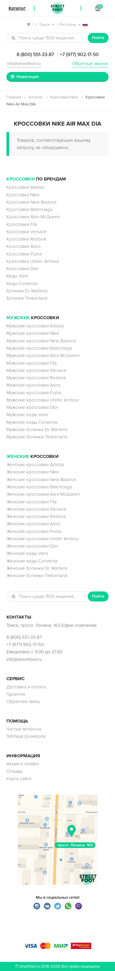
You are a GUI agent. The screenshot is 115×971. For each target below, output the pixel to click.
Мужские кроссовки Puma (33, 392)
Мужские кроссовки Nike (32, 333)
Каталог (36, 97)
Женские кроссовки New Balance (41, 479)
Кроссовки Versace (26, 231)
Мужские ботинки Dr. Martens (36, 429)
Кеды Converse (22, 283)
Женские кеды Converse (32, 561)
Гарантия (15, 694)
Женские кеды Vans (27, 553)
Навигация (28, 76)
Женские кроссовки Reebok (36, 516)
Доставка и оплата (26, 687)
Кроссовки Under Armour (32, 261)
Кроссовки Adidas (25, 187)
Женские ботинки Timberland (36, 575)
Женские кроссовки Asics (33, 524)
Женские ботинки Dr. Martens (36, 568)
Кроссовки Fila (21, 224)
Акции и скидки (22, 763)
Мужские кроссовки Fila (31, 363)
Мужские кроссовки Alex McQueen (43, 355)
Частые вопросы (23, 729)
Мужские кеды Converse (32, 422)
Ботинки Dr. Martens (27, 291)
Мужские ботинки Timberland (36, 437)
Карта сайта (18, 778)
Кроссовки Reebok (26, 239)
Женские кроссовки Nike (32, 472)
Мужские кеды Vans (27, 414)
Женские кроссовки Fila (31, 502)
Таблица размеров (26, 736)
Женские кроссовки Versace (36, 509)
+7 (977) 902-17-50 (79, 55)
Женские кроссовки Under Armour (42, 538)
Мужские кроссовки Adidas (35, 326)
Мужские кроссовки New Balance (41, 341)
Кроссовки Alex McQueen (33, 217)
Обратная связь (23, 701)
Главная (13, 97)
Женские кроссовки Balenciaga (39, 487)
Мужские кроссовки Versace (36, 370)
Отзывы (14, 771)
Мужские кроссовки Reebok (36, 377)
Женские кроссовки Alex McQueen (43, 494)
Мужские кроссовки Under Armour (42, 400)
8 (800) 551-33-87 (35, 55)
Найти (98, 37)
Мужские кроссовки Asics (33, 385)
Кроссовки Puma (24, 254)
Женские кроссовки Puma (33, 531)
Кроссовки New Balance (31, 202)
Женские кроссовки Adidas (35, 464)
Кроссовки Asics (23, 246)
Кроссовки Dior (22, 268)
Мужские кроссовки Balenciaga (39, 348)
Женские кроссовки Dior (32, 546)
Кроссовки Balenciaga (29, 209)
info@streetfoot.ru (24, 63)
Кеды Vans (17, 276)
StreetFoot (58, 8)
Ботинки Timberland (27, 298)
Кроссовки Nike (64, 97)
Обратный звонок (90, 63)
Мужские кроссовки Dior (32, 407)
